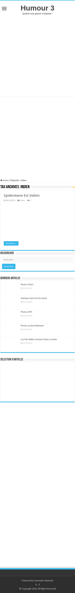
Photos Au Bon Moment (32, 325)
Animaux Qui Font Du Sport (34, 298)
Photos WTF (26, 312)
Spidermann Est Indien (22, 195)
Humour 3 (37, 8)
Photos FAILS (27, 284)
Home (4, 180)
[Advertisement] (37, 55)
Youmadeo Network (43, 580)
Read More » (11, 243)
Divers (22, 200)
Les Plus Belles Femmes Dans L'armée (39, 339)
